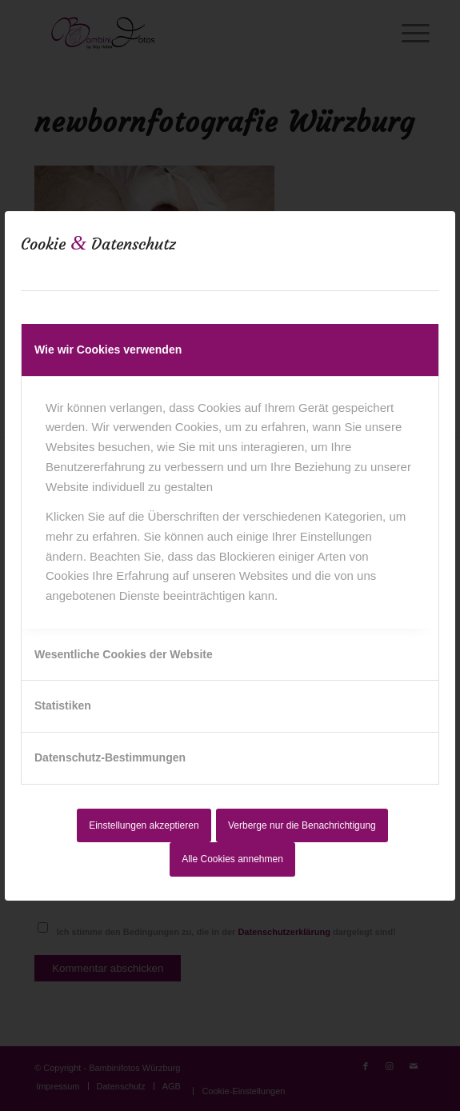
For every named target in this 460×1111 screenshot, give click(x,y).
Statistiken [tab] (62, 705)
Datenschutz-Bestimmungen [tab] (110, 757)
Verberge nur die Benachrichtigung (302, 825)
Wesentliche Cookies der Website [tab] (123, 654)
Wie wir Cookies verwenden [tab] (108, 349)
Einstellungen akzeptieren (143, 825)
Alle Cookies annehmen (232, 859)
